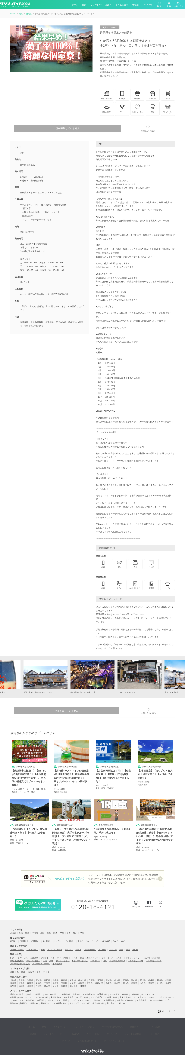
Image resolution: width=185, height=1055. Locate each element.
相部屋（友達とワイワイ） (22, 994)
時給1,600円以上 (52, 991)
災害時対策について (78, 1031)
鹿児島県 (74, 983)
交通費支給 (102, 991)
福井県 (151, 977)
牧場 (128, 946)
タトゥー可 (74, 1000)
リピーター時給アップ (159, 997)
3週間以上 (35, 938)
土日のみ (121, 1000)
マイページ (148, 5)
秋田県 (47, 977)
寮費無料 (66, 991)
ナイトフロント (64, 954)
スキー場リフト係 (135, 957)
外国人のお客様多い (125, 997)
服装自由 (34, 1000)
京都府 (64, 980)
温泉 (12, 968)
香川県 (160, 980)
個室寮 (125, 991)
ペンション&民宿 (54, 946)
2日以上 (13, 938)
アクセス (147, 1026)
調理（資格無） (33, 957)
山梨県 (168, 977)
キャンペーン (54, 1022)
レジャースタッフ (80, 957)
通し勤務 (111, 1000)
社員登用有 (142, 997)
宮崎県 (64, 983)
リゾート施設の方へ (115, 1026)
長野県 (13, 980)
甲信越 (35, 930)
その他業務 (57, 960)
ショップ (69, 946)
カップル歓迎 (96, 994)
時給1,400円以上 (17, 991)
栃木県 (117, 977)
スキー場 (102, 946)
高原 (38, 968)
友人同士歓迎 (82, 994)
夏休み (80, 938)
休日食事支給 (98, 1000)
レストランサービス (19, 954)
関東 (27, 930)
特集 (84, 5)
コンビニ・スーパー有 (79, 997)
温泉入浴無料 (125, 994)
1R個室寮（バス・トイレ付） (144, 991)
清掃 (103, 954)
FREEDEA (62, 1026)
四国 (68, 930)
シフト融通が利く (59, 1000)
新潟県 (160, 977)
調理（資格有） (17, 957)
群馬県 (126, 977)
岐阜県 (22, 980)
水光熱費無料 (89, 991)
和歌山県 (99, 980)
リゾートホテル (17, 946)
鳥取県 (109, 980)
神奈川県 (82, 977)
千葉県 (92, 977)
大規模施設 (97, 997)
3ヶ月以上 (70, 938)
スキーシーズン (93, 938)
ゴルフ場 (113, 946)
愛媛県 (168, 980)
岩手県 (30, 977)
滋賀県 (56, 980)
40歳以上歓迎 (111, 994)
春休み (116, 938)
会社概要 (134, 1026)
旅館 (43, 946)
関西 (55, 930)
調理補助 (156, 954)
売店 (82, 954)
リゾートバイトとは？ (100, 5)
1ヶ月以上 (47, 938)
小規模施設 (109, 997)
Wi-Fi (15, 997)
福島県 (64, 977)
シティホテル (32, 946)
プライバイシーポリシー (104, 1031)
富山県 (134, 977)
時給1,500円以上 (34, 991)
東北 (21, 930)
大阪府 (73, 980)
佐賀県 (30, 983)
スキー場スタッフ (117, 957)
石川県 (143, 977)
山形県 (56, 977)
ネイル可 (86, 1000)
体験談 (135, 5)
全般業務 (34, 954)
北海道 (13, 930)
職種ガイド (123, 1022)
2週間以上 (24, 938)
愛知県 (39, 980)
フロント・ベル (47, 954)
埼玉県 (100, 977)
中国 (62, 930)
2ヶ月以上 (58, 938)
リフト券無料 (139, 994)
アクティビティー (133, 954)
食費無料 (76, 991)
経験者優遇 (68, 994)
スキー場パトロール (41, 960)
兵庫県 (81, 980)
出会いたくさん (53, 997)
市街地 (31, 968)
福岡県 (22, 983)
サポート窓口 (78, 1026)
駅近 (65, 997)
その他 (135, 946)
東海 (49, 930)
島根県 (117, 980)
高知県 (13, 983)
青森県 (22, 977)
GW (123, 938)
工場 (45, 957)
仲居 (75, 954)
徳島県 (151, 980)
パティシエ (95, 957)
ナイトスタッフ (63, 957)
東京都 (73, 977)
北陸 (42, 930)
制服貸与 (45, 1000)
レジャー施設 (90, 946)
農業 (121, 946)
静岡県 (30, 980)
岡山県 (126, 980)
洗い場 (147, 954)
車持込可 (40, 997)
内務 (105, 957)
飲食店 (78, 946)
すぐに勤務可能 (27, 997)
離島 (23, 968)
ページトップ (168, 1008)
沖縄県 (83, 983)
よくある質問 (122, 5)
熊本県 (47, 983)
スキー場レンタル (154, 957)
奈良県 (90, 980)
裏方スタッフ (92, 954)
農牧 (51, 957)
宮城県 (39, 977)
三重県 (47, 980)
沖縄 (82, 930)
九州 (75, 930)
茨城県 (109, 977)
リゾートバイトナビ (43, 1026)
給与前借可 (114, 991)
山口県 (143, 980)
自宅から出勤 (42, 994)
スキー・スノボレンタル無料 (160, 994)
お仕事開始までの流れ (102, 1022)
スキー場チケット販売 (20, 960)
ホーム (75, 5)
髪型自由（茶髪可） (19, 1000)
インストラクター (115, 954)
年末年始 (106, 938)
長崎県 (39, 983)
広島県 (134, 980)
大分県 (56, 983)
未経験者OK (56, 994)
